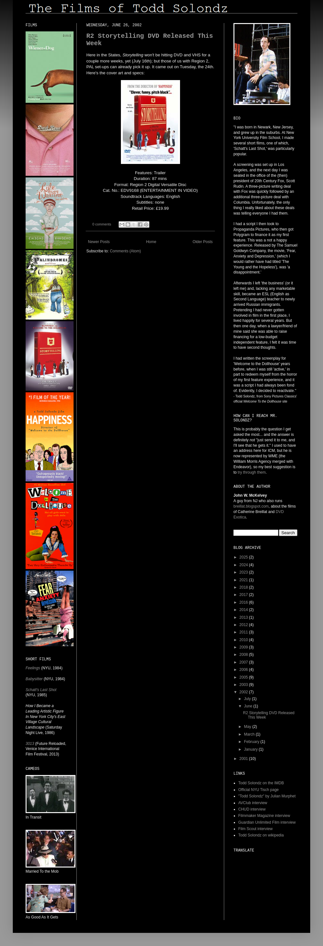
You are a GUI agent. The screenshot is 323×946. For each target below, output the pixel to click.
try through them (251, 472)
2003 (244, 684)
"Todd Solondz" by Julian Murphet (266, 796)
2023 (244, 572)
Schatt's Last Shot (41, 690)
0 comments (101, 224)
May (248, 726)
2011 (244, 632)
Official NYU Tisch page (258, 789)
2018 (244, 587)
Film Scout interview (255, 829)
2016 (244, 602)
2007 (244, 662)
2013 (244, 617)
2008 (244, 654)
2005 (244, 677)
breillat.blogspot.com (251, 506)
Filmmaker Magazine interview (264, 815)
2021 (244, 580)
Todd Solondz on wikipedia (261, 835)
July (248, 699)
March (250, 734)
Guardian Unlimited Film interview (266, 822)
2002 (244, 692)
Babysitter (34, 679)
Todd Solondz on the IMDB (261, 783)
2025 (244, 557)
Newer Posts (99, 242)
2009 (244, 647)
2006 (244, 669)
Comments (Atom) (125, 251)
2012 (244, 625)
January (251, 749)
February (252, 741)
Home (151, 242)
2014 (244, 610)
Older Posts (203, 242)
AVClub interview (252, 803)
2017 (244, 594)
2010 (244, 640)
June (248, 706)
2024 (244, 565)
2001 (244, 758)
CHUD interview (251, 809)
